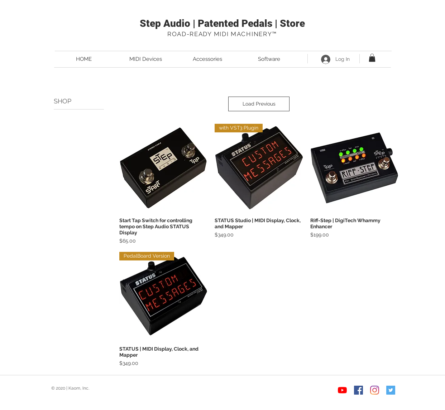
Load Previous (259, 104)
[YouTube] (342, 390)
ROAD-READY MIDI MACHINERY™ (222, 34)
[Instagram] (374, 390)
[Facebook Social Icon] (358, 390)
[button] (372, 58)
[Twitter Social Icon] (390, 390)
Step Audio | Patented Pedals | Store (222, 23)
